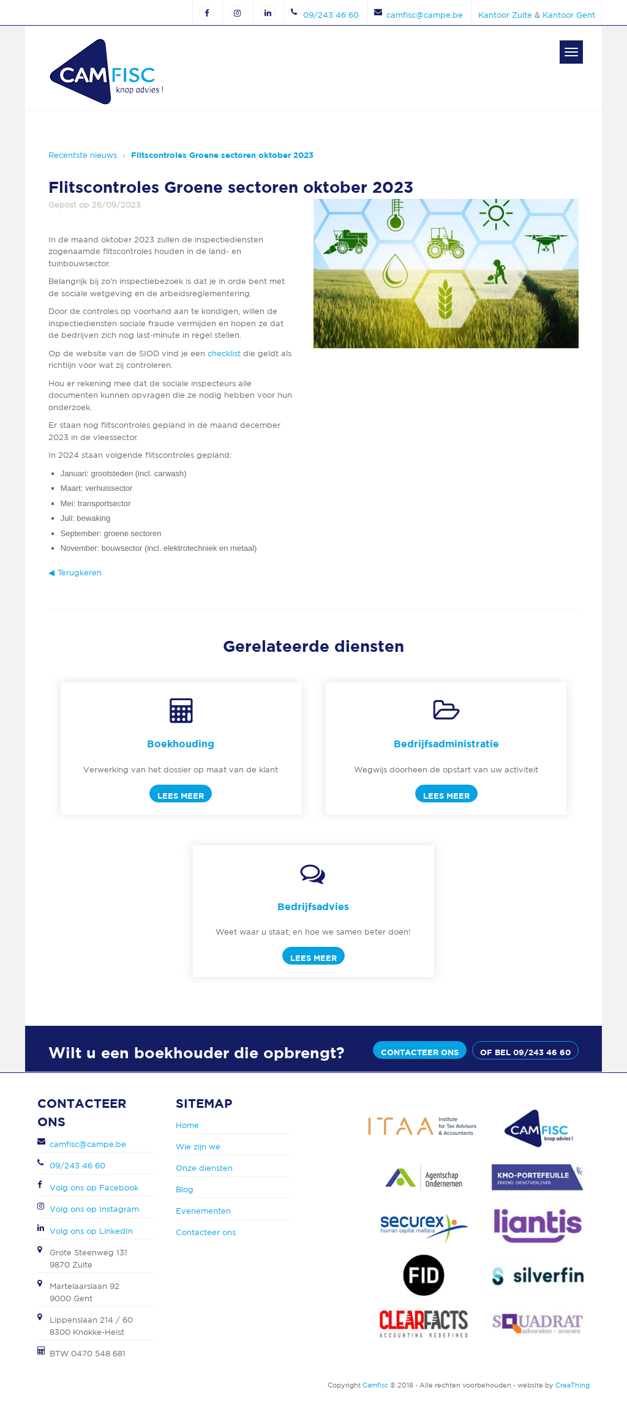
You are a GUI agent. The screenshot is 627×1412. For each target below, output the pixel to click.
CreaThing (572, 1385)
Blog (184, 1189)
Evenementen (203, 1211)
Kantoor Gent (569, 15)
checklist (224, 353)
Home (187, 1125)
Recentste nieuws (82, 155)
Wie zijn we (198, 1146)
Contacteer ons (420, 1052)
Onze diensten (204, 1168)
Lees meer (180, 796)
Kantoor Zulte (505, 15)
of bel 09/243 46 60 (525, 1052)
